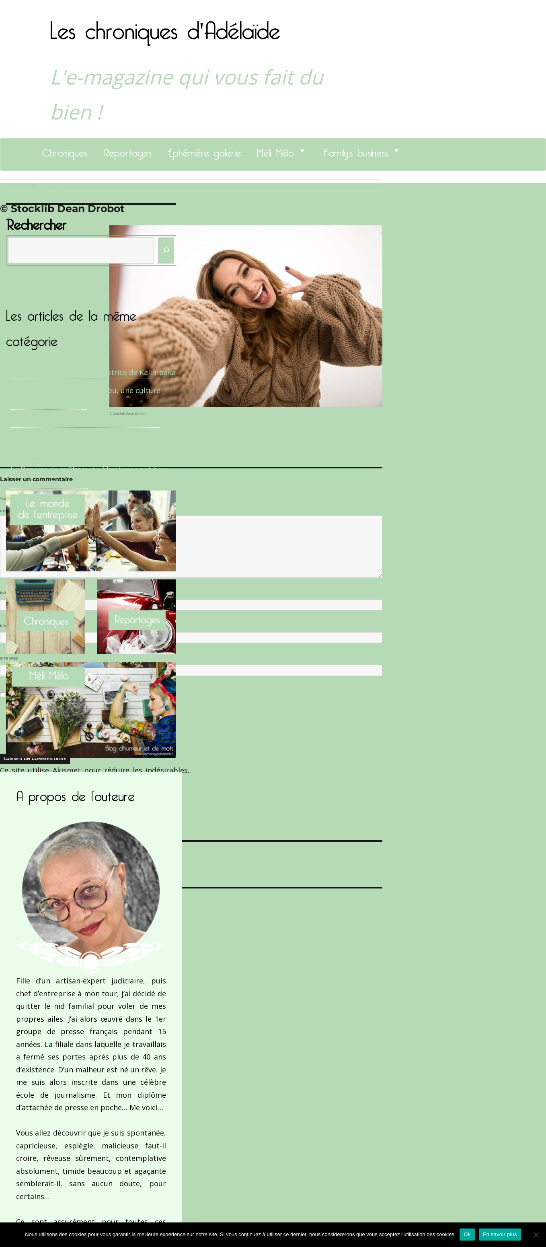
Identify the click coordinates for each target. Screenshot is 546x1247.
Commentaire (16, 511)
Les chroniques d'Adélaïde (165, 25)
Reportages (127, 150)
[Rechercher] (166, 250)
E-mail (8, 626)
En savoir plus (500, 1234)
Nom (6, 593)
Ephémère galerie (204, 150)
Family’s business (355, 150)
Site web (9, 658)
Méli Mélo (275, 150)
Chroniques (64, 150)
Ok (467, 1234)
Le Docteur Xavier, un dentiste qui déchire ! (85, 421)
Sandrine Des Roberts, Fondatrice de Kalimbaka (93, 372)
